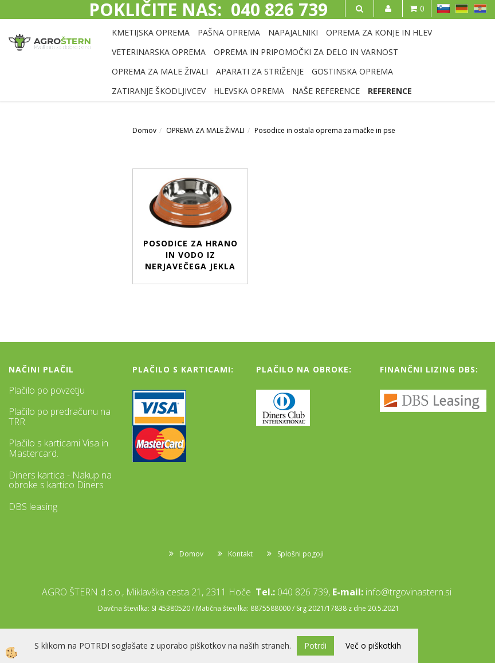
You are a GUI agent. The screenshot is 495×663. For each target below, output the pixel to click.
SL (443, 8)
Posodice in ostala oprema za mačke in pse (324, 130)
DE (461, 8)
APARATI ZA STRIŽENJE (260, 71)
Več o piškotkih (373, 645)
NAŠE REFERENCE (326, 90)
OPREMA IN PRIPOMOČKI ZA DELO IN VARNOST (306, 51)
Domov (144, 130)
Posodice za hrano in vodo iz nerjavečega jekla (190, 255)
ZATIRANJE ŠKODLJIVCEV (159, 90)
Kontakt (240, 554)
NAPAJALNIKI (293, 32)
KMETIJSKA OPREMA (151, 32)
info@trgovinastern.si (408, 592)
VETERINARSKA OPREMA (159, 51)
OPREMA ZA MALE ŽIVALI (160, 71)
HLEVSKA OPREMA (249, 90)
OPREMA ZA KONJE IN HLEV (379, 32)
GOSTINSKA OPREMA (352, 71)
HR (480, 8)
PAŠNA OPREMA (229, 32)
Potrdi (315, 645)
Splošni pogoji (300, 554)
